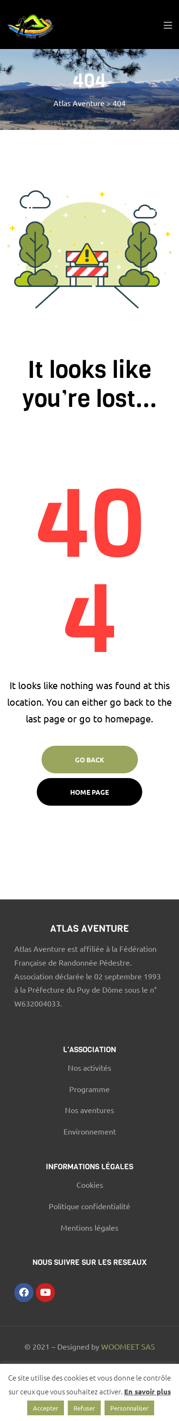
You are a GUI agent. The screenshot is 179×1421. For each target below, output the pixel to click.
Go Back (90, 759)
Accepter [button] (45, 1408)
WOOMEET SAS (128, 1346)
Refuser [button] (84, 1408)
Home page (89, 792)
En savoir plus (147, 1391)
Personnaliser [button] (129, 1408)
